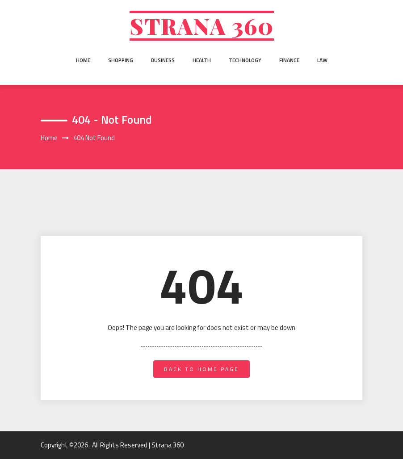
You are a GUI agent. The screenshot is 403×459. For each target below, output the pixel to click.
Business (163, 60)
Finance (289, 60)
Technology (245, 60)
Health (202, 60)
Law (322, 60)
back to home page (201, 369)
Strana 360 (202, 26)
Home (83, 60)
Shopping (120, 60)
